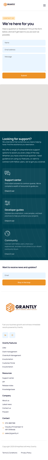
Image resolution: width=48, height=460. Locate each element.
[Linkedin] (5, 335)
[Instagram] (12, 335)
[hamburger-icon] (44, 5)
